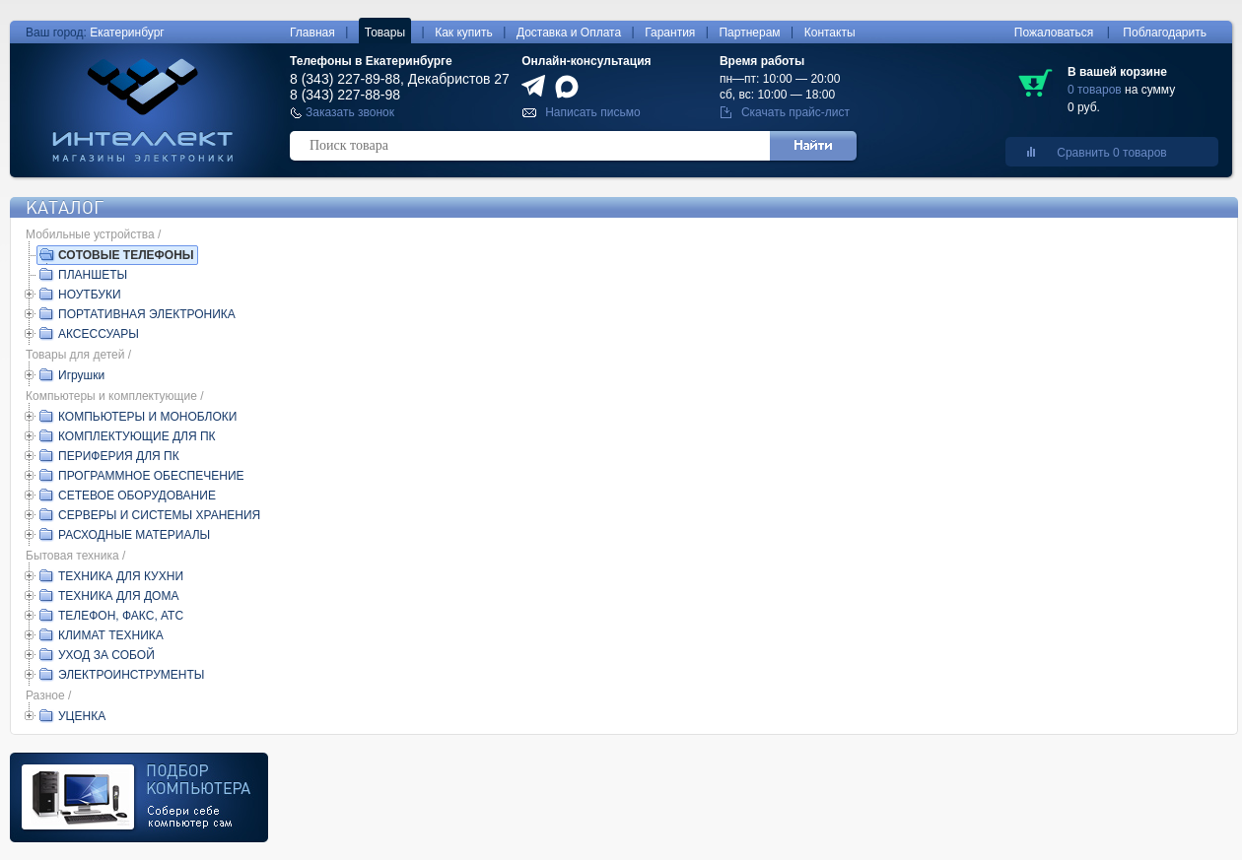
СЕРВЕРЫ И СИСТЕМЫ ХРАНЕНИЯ (159, 515)
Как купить (464, 32)
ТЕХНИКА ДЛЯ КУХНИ (120, 576)
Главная (312, 32)
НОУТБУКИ (89, 294)
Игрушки (81, 375)
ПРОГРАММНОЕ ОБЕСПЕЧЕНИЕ (151, 476)
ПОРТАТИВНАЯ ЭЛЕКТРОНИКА (147, 314)
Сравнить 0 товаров (1111, 153)
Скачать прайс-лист (795, 112)
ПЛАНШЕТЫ (92, 275)
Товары (385, 32)
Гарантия (670, 32)
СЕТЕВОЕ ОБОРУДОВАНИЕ (137, 495)
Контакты (830, 32)
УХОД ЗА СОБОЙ (106, 655)
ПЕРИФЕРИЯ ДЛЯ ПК (118, 456)
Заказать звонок (350, 112)
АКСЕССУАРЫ (98, 334)
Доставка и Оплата (569, 32)
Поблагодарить (1165, 32)
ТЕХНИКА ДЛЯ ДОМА (118, 596)
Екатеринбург (127, 32)
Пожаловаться (1054, 32)
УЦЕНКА (81, 716)
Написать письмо (592, 112)
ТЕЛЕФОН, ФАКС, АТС (120, 616)
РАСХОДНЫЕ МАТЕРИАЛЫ (134, 535)
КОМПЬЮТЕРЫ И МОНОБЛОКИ (147, 417)
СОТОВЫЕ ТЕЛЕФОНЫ (126, 255)
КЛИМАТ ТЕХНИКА (111, 635)
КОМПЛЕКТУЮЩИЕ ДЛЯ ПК (137, 436)
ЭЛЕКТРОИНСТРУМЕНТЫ (131, 675)
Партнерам (749, 32)
